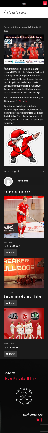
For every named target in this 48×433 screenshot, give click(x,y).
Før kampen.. (13, 347)
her (26, 100)
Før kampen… (13, 246)
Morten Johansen (21, 27)
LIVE (19, 100)
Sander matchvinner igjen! (23, 296)
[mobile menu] (45, 3)
